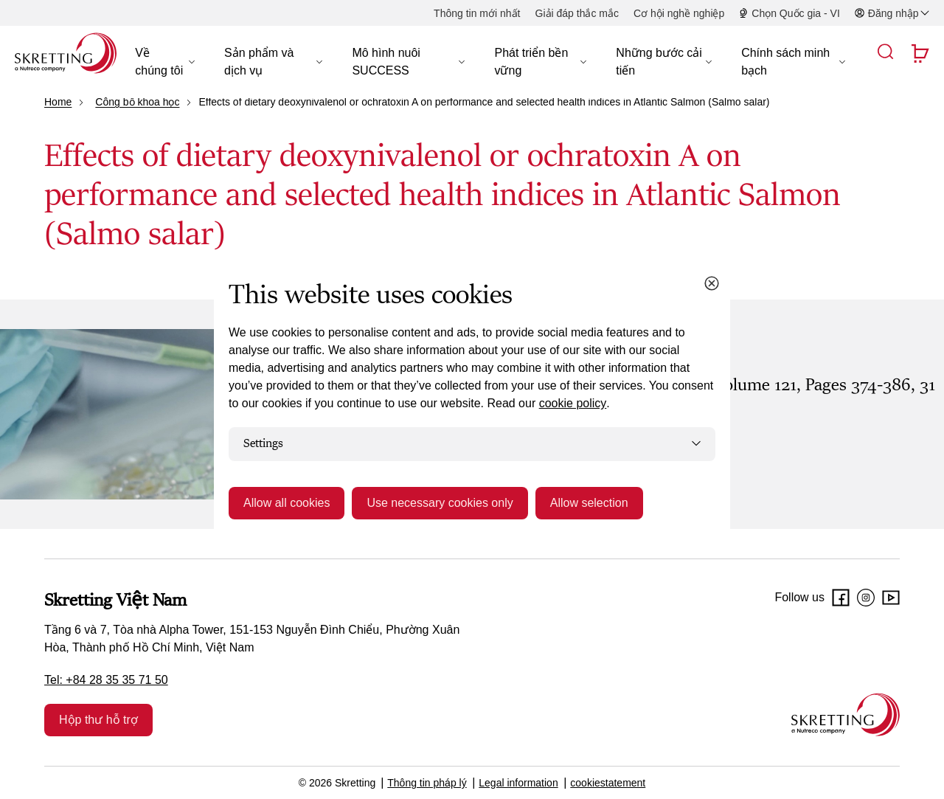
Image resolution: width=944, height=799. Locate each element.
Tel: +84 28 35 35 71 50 (106, 680)
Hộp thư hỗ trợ (98, 719)
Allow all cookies (286, 503)
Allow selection (589, 503)
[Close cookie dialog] (712, 283)
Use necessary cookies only (440, 503)
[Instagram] (866, 597)
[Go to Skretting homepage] (65, 53)
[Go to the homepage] (845, 714)
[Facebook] (841, 597)
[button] (164, 62)
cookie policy (573, 403)
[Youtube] (891, 597)
